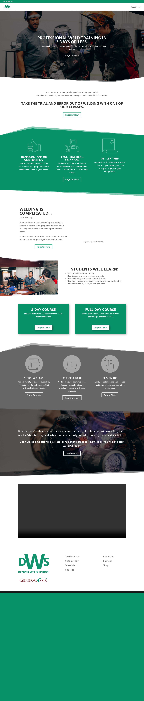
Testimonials (72, 561)
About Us (108, 664)
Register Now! (136, 7)
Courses (69, 677)
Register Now (72, 55)
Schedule (70, 673)
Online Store (110, 503)
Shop (105, 673)
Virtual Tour (72, 668)
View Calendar (72, 506)
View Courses (34, 503)
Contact (107, 668)
